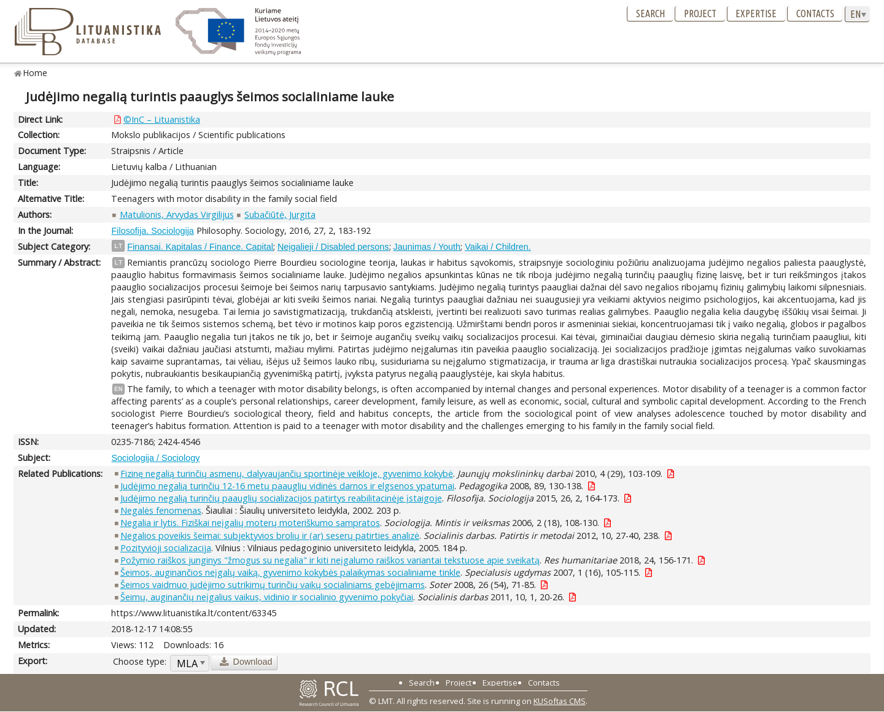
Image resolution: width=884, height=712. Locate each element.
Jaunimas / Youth (427, 247)
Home (35, 73)
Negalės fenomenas (160, 510)
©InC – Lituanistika (161, 119)
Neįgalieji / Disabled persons (333, 247)
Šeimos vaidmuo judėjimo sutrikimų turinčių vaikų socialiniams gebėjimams (272, 584)
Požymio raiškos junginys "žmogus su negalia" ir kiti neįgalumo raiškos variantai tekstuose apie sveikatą (330, 560)
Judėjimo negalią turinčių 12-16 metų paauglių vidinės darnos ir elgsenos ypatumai (287, 486)
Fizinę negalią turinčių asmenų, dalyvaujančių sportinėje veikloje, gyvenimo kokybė (286, 473)
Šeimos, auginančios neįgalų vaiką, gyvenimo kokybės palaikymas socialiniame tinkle (290, 572)
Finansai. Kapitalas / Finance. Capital (200, 247)
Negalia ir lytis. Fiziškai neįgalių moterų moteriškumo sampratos (250, 522)
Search (650, 13)
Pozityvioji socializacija (165, 548)
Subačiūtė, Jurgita (280, 214)
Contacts (815, 13)
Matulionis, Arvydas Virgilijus (177, 214)
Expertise (756, 13)
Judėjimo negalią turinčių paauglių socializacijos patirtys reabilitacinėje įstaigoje (281, 498)
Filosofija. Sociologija (152, 231)
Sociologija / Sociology (155, 458)
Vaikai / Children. (498, 247)
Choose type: (139, 661)
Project (700, 13)
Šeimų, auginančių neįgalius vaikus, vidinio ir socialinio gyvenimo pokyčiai (266, 597)
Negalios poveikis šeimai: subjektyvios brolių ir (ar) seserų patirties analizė (269, 535)
